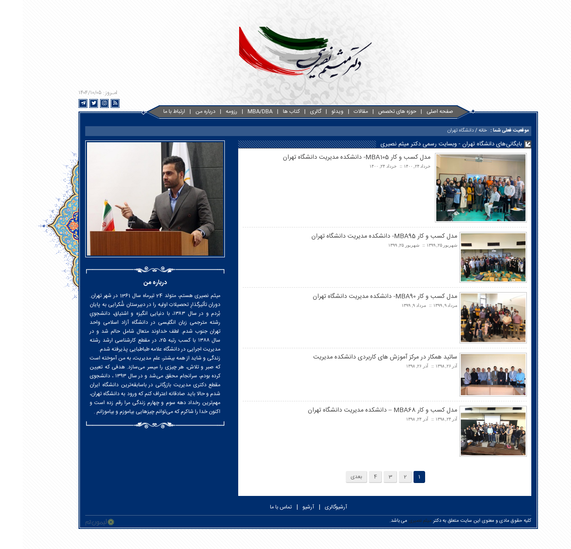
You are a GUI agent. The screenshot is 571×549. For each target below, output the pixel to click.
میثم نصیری (397, 521)
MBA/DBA (237, 111)
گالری (292, 111)
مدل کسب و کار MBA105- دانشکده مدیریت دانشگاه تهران (334, 157)
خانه (460, 131)
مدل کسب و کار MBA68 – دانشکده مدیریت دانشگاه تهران (359, 410)
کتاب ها (268, 111)
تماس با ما (258, 507)
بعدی (333, 476)
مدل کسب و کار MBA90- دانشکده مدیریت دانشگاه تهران (362, 296)
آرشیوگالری (313, 507)
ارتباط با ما (151, 111)
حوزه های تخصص (374, 111)
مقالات (338, 111)
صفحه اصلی (417, 111)
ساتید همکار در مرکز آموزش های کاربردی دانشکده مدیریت (362, 357)
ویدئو (315, 111)
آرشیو (285, 507)
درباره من (183, 111)
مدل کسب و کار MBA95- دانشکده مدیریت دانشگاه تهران (361, 236)
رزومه (209, 111)
